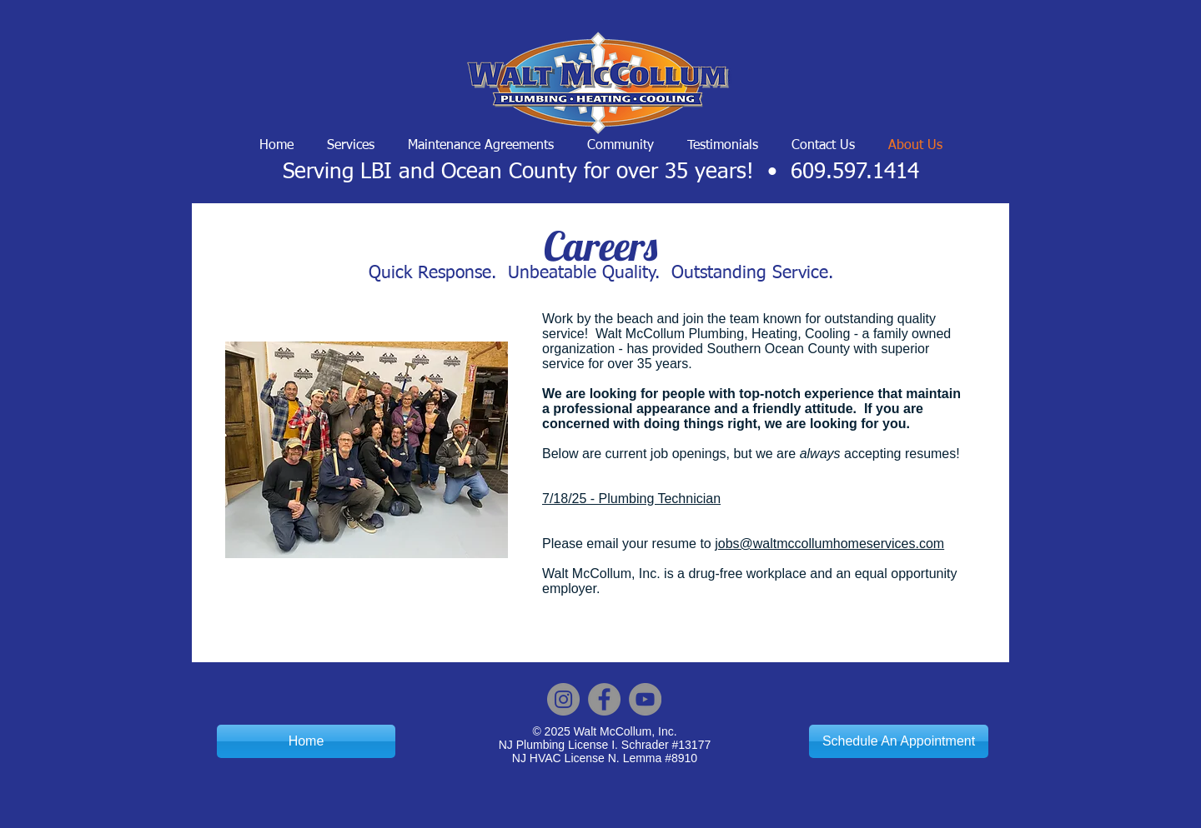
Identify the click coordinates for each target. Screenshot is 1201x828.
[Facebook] (604, 699)
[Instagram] (563, 699)
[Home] (306, 741)
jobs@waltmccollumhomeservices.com (829, 543)
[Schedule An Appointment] (898, 741)
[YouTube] (645, 699)
